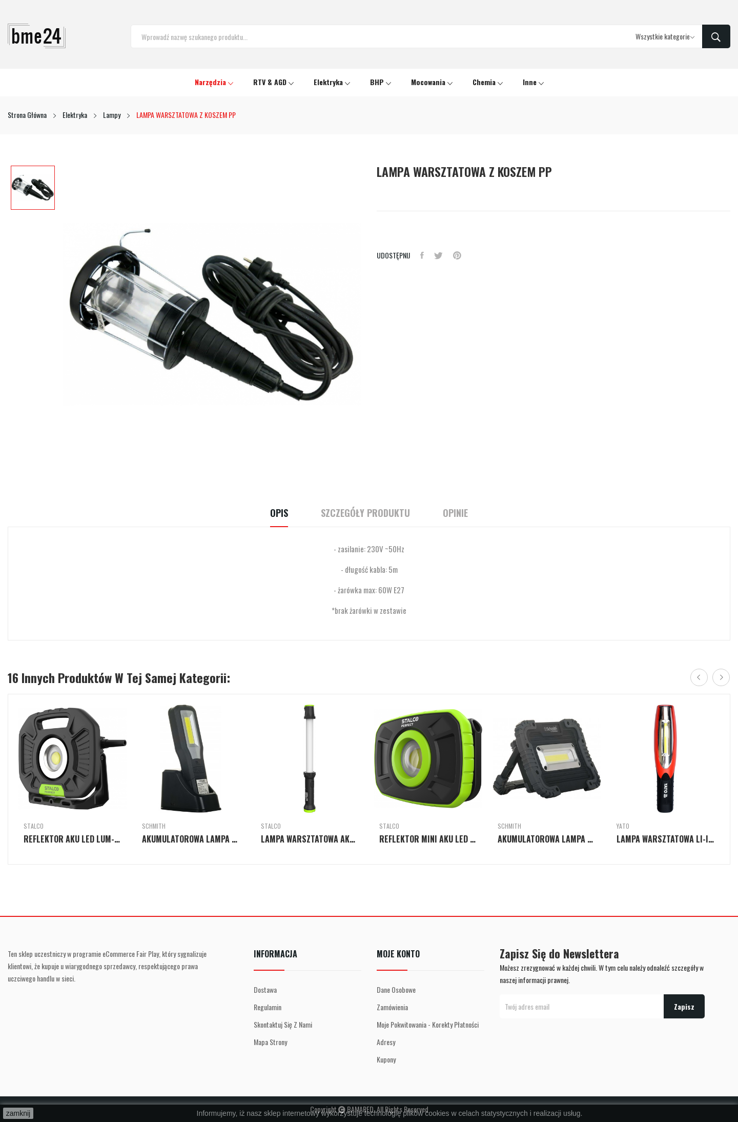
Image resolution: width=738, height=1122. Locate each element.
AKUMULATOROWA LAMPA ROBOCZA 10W (547, 839)
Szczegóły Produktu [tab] (365, 513)
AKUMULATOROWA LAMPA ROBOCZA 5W (191, 839)
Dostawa (265, 989)
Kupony (386, 1059)
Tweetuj (438, 255)
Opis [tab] (279, 513)
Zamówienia (392, 1006)
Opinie (455, 513)
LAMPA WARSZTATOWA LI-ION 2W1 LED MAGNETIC (665, 839)
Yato (623, 826)
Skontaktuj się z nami (283, 1024)
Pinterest (457, 255)
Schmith (154, 826)
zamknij (18, 1113)
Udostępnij (422, 255)
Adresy (386, 1041)
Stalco (34, 826)
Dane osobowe (396, 989)
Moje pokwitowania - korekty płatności (428, 1024)
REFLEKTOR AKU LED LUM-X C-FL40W (72, 839)
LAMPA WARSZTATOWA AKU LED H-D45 (310, 839)
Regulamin (267, 1006)
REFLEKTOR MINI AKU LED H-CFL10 (428, 839)
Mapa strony (270, 1041)
